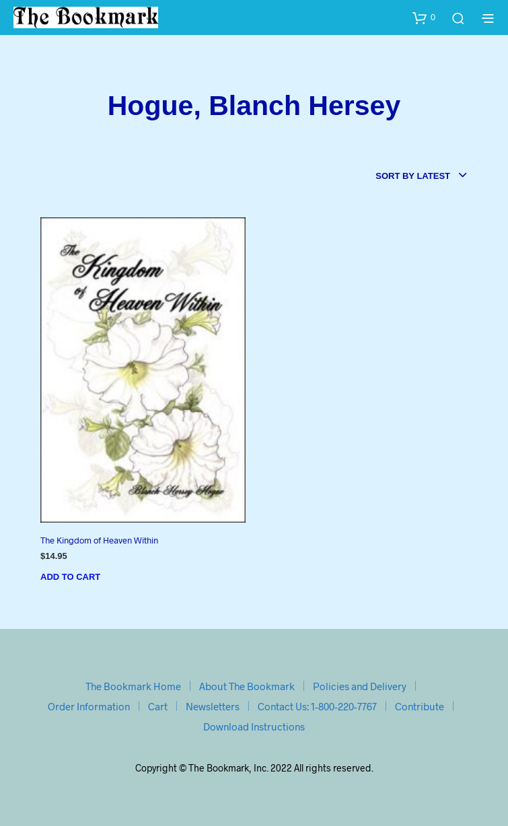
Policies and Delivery (359, 686)
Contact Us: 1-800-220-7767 (317, 706)
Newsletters (213, 706)
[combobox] (421, 176)
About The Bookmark (247, 686)
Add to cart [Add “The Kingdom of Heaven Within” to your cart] (70, 577)
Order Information (89, 706)
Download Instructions (254, 726)
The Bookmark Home (133, 686)
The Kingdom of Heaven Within (99, 540)
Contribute (419, 706)
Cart (158, 706)
